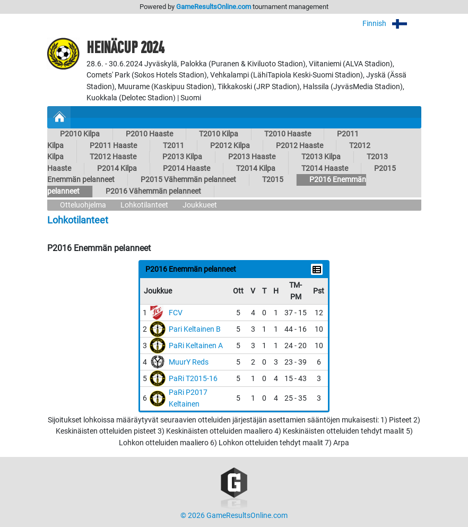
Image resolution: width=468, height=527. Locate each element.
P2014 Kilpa (117, 168)
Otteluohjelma (83, 205)
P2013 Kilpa (182, 156)
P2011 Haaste (113, 145)
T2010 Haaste (287, 134)
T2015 (272, 179)
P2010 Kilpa (80, 134)
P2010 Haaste (149, 134)
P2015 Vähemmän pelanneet (188, 179)
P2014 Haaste (186, 168)
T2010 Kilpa (218, 134)
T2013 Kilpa (321, 156)
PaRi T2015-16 (193, 378)
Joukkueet (200, 205)
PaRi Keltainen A (196, 345)
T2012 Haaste (113, 156)
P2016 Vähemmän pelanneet (153, 191)
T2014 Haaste (324, 168)
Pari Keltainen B (195, 329)
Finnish (391, 23)
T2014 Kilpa (255, 168)
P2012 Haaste (299, 145)
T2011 (173, 145)
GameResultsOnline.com (213, 7)
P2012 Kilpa (230, 145)
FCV (176, 312)
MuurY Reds (189, 362)
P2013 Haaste (251, 156)
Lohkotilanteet (144, 205)
